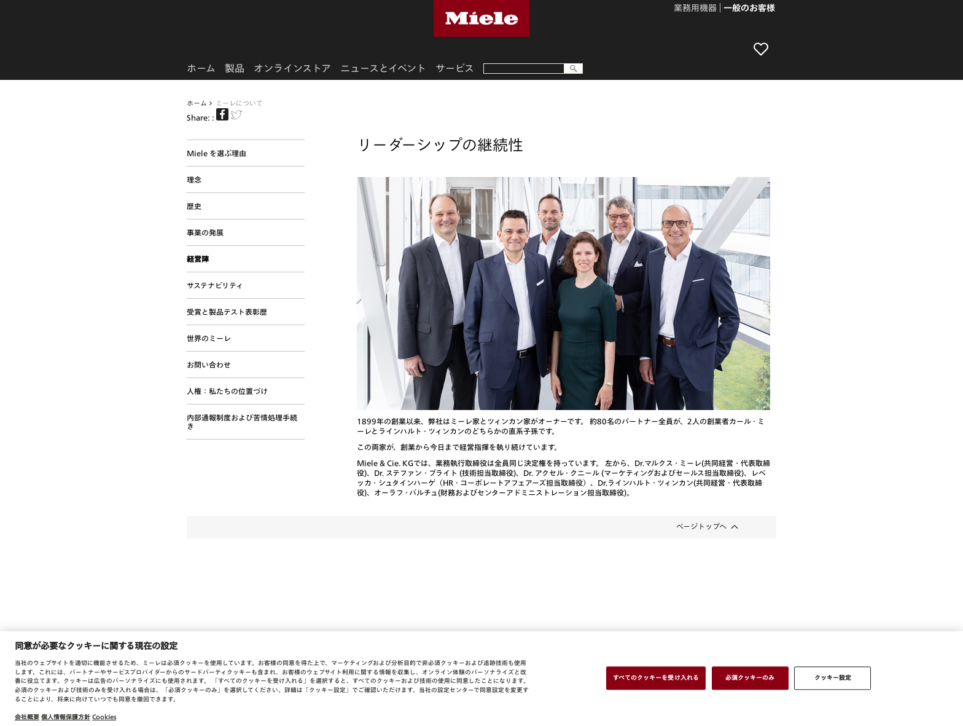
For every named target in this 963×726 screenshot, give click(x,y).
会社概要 (27, 717)
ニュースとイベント (383, 68)
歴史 (194, 206)
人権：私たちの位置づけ (227, 391)
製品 (234, 68)
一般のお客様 (749, 8)
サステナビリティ (215, 285)
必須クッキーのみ (750, 677)
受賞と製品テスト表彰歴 (227, 311)
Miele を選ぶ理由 (216, 153)
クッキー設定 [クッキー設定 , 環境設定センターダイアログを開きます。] (833, 677)
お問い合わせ (209, 364)
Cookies (104, 717)
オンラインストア (292, 68)
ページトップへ (701, 526)
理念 (194, 179)
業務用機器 (695, 8)
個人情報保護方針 (65, 717)
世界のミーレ (209, 338)
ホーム (197, 103)
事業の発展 (205, 232)
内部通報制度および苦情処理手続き (242, 422)
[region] (481, 678)
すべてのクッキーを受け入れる (656, 677)
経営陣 (198, 258)
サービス (454, 68)
